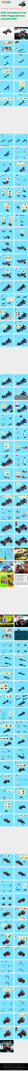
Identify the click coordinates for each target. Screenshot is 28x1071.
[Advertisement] (13, 120)
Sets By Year (5, 8)
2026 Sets (11, 8)
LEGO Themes (17, 8)
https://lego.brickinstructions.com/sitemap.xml (15, 1069)
